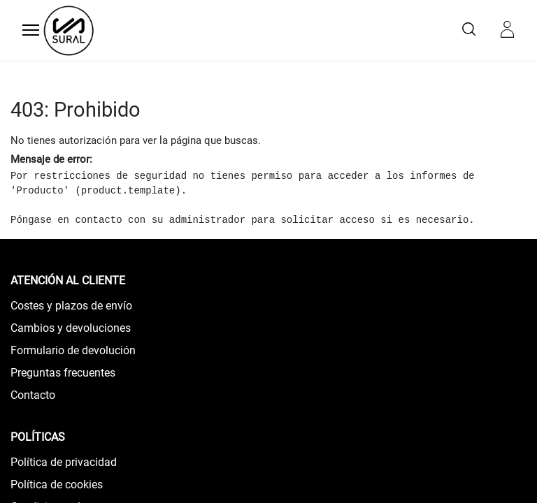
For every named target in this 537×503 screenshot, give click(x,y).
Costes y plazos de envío (71, 305)
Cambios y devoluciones (70, 328)
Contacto (32, 395)
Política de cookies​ (56, 484)
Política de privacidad (63, 462)
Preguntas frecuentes (62, 372)
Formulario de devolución (73, 350)
